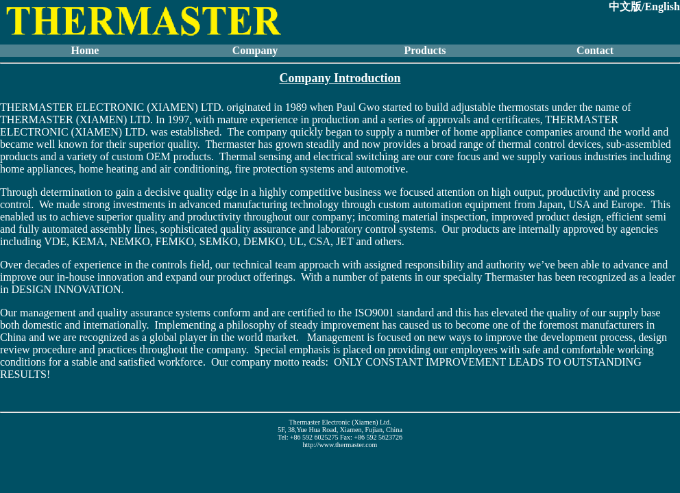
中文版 (625, 6)
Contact (595, 50)
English (662, 6)
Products (425, 50)
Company (255, 50)
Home (85, 50)
